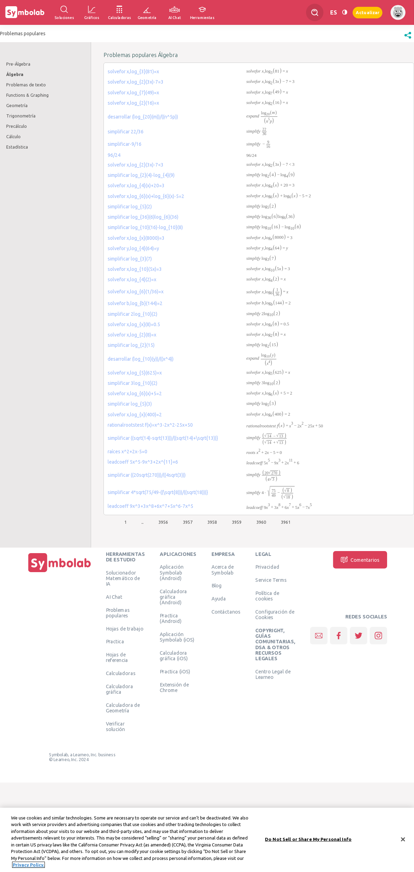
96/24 (114, 155)
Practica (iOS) (175, 671)
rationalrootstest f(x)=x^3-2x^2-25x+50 (150, 425)
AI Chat (114, 596)
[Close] (403, 840)
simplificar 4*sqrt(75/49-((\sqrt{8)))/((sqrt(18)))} (158, 492)
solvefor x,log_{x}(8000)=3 (136, 238)
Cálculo (13, 136)
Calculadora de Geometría (123, 707)
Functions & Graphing (27, 95)
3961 (285, 522)
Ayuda (218, 598)
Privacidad (267, 567)
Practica (115, 641)
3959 (236, 522)
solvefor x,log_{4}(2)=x (132, 279)
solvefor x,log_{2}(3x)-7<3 (136, 165)
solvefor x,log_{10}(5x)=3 (135, 269)
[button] (407, 39)
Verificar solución (115, 726)
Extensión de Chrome (174, 687)
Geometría (17, 105)
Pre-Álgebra (18, 63)
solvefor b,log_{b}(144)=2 (135, 303)
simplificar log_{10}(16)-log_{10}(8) (145, 227)
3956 (163, 522)
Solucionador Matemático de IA (123, 578)
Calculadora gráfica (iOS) (174, 655)
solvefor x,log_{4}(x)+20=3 (136, 185)
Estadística (17, 146)
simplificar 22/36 (126, 131)
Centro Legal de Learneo (272, 674)
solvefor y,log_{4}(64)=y (133, 248)
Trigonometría (21, 115)
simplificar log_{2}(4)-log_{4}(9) (141, 175)
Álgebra (14, 74)
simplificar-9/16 (124, 144)
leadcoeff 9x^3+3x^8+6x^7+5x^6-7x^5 (150, 506)
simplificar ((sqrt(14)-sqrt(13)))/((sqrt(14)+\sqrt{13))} (163, 438)
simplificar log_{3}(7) (130, 259)
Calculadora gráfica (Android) (173, 596)
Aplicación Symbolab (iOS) (177, 636)
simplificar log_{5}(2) (130, 206)
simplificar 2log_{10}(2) (132, 314)
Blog (216, 585)
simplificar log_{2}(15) (131, 345)
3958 (212, 522)
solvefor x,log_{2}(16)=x (133, 103)
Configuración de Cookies (274, 614)
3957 (188, 522)
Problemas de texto (26, 84)
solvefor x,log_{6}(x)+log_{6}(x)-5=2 (146, 196)
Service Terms (271, 580)
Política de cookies (267, 595)
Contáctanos (226, 612)
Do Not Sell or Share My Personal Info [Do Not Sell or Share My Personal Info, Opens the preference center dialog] (308, 839)
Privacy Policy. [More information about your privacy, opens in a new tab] (28, 865)
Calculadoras (121, 673)
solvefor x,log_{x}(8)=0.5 (134, 324)
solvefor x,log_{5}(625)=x (135, 373)
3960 (261, 522)
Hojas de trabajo (125, 628)
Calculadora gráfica (119, 689)
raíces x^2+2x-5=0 (127, 451)
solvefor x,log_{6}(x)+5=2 (135, 393)
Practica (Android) (170, 618)
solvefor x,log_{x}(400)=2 (135, 414)
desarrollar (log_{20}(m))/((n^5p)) (143, 117)
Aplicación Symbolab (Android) (171, 572)
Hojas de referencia (117, 657)
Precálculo (16, 126)
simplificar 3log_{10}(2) (132, 383)
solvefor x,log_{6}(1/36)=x (136, 291)
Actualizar (367, 12)
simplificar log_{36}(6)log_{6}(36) (143, 217)
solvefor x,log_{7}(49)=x (133, 92)
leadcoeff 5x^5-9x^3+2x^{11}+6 (143, 462)
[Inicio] (59, 572)
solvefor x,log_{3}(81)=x (133, 71)
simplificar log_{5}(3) (130, 404)
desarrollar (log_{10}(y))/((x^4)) (141, 359)
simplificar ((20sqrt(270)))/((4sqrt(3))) (147, 475)
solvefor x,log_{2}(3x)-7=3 (136, 82)
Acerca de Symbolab (222, 569)
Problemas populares (118, 612)
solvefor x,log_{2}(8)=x (132, 335)
